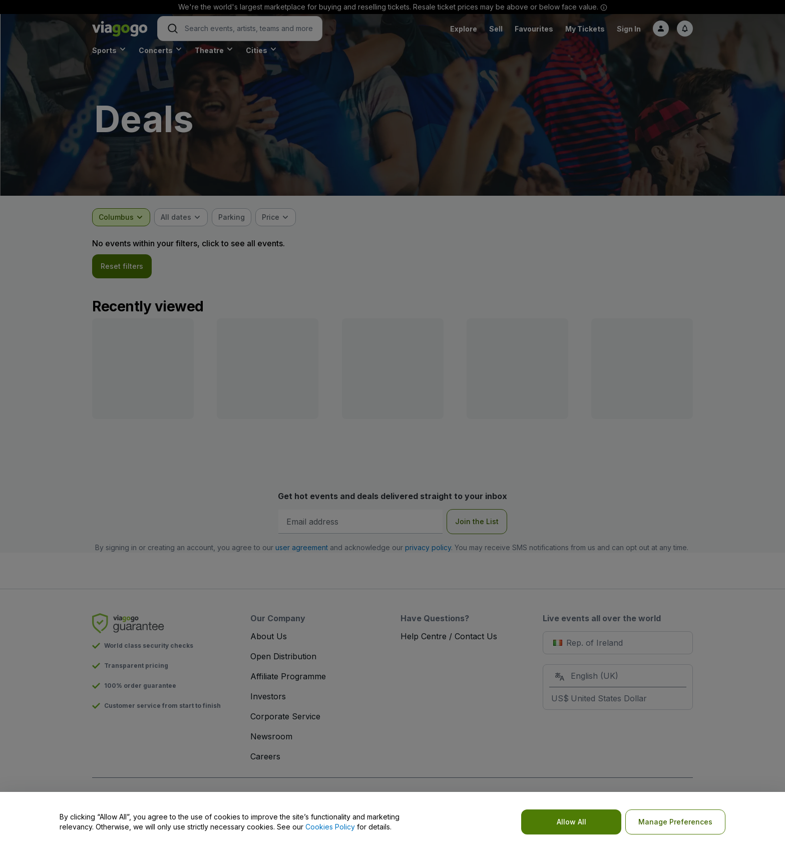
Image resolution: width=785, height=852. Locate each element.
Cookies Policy (330, 826)
